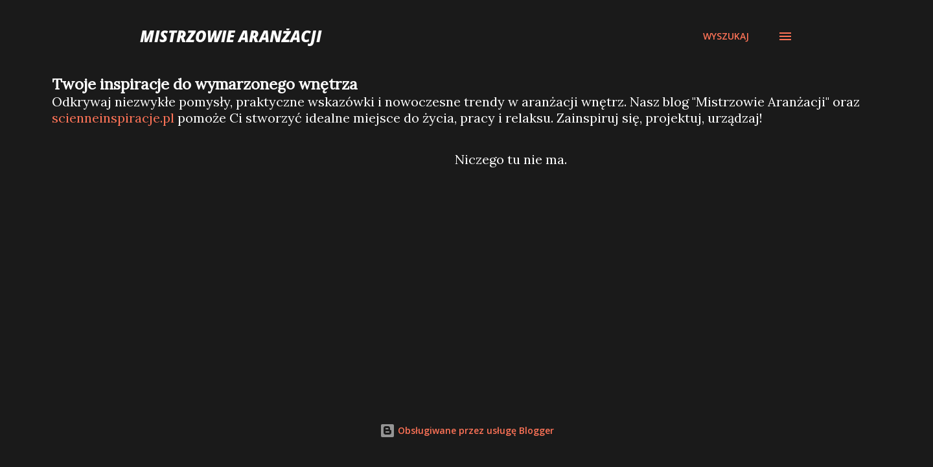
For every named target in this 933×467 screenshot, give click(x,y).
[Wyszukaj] (726, 36)
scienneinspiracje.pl (113, 118)
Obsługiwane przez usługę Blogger (467, 430)
